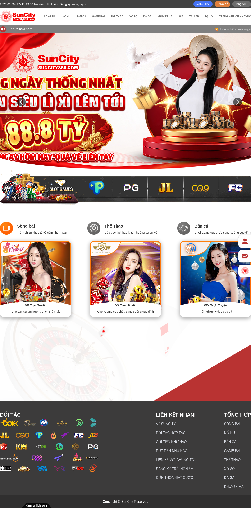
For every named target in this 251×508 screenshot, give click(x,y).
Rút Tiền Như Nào (171, 451)
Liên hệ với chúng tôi (175, 460)
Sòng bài (232, 424)
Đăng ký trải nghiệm (174, 469)
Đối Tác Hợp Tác (171, 433)
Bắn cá (230, 442)
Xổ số (229, 469)
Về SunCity (166, 424)
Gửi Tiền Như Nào (171, 442)
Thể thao (232, 460)
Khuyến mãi (234, 486)
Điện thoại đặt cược (174, 477)
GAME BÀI (232, 451)
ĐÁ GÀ (229, 477)
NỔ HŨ (229, 433)
